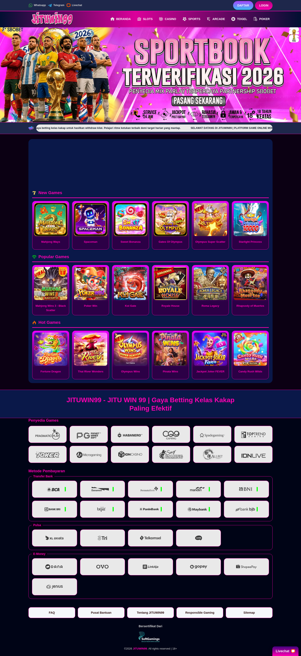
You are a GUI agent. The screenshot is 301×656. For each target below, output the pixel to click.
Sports (191, 19)
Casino (167, 19)
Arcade (216, 19)
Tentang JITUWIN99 (150, 612)
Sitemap (249, 612)
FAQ (52, 612)
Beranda (120, 19)
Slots (145, 19)
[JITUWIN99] (51, 19)
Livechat (74, 5)
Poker (261, 19)
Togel (239, 19)
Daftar (243, 5)
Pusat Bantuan (101, 612)
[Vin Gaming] (150, 636)
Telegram (56, 5)
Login (263, 5)
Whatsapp (37, 5)
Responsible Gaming (199, 612)
